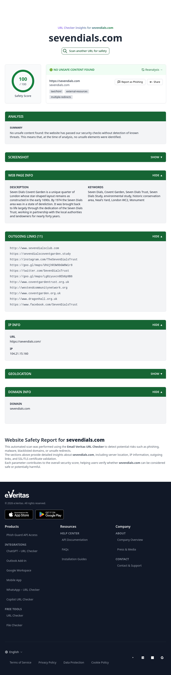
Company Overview (130, 540)
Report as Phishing (130, 82)
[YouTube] (133, 658)
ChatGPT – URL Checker (21, 551)
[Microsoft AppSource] (152, 658)
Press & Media (126, 549)
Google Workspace (18, 570)
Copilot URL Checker (19, 599)
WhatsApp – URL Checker (23, 590)
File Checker (14, 625)
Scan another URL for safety (85, 51)
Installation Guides (74, 559)
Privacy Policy (47, 662)
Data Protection (73, 662)
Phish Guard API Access (21, 535)
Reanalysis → (152, 70)
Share (155, 82)
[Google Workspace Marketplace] (162, 658)
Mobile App (14, 580)
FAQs (65, 549)
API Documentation (75, 540)
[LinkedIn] (143, 658)
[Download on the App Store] (19, 514)
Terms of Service (20, 662)
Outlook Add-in (16, 561)
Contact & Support (129, 565)
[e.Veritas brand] (85, 494)
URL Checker (14, 615)
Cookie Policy (100, 662)
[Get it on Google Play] (49, 514)
